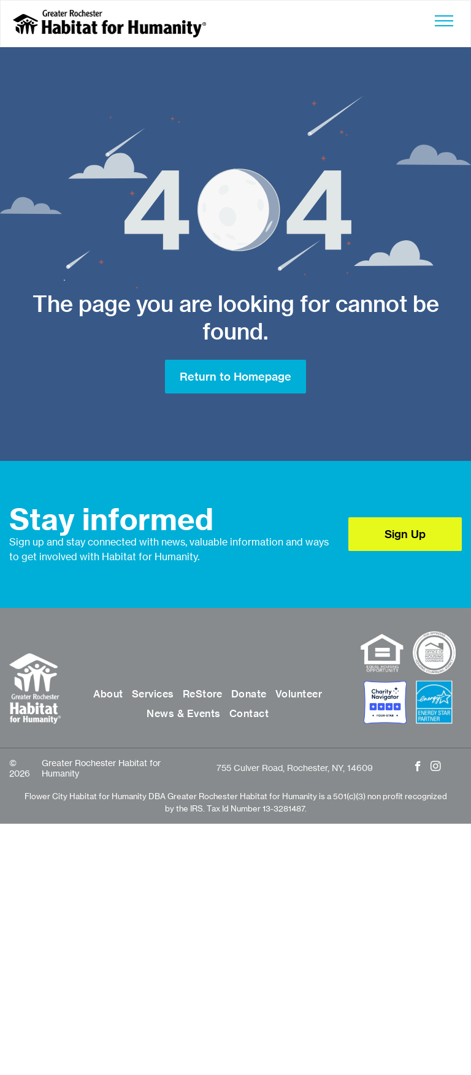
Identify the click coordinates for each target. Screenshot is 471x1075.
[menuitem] (108, 694)
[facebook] (418, 768)
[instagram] (435, 768)
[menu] (444, 21)
